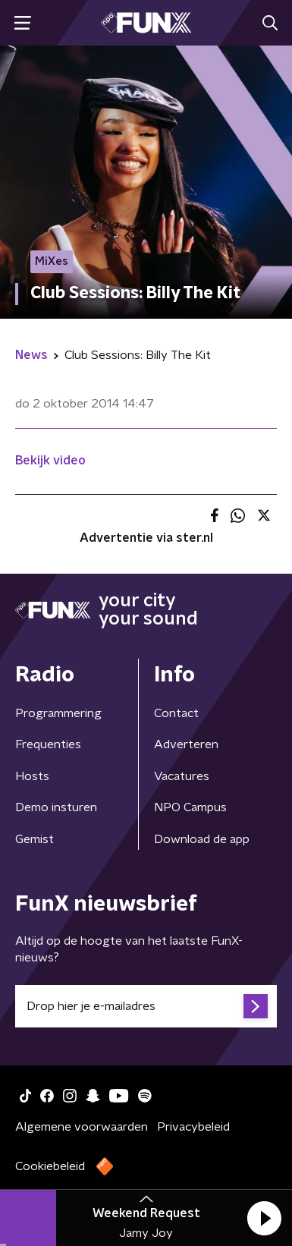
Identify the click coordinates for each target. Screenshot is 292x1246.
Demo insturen (56, 807)
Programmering (58, 713)
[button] (264, 1218)
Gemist (34, 839)
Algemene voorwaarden (81, 1127)
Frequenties (48, 744)
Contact (176, 713)
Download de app (202, 839)
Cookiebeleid (50, 1166)
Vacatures (181, 776)
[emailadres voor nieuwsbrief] (146, 1006)
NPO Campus (190, 807)
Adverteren (186, 744)
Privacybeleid (193, 1127)
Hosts (32, 776)
